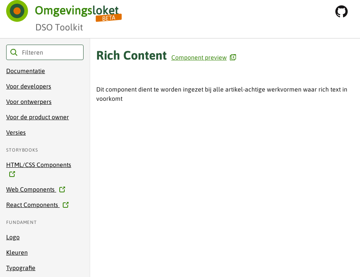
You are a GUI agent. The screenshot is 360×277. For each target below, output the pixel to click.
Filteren (14, 52)
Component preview (203, 57)
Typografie (20, 267)
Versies (16, 132)
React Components (35, 204)
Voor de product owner (37, 116)
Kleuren (17, 252)
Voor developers (28, 86)
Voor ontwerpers (29, 101)
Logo (13, 237)
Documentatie (25, 70)
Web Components (33, 189)
